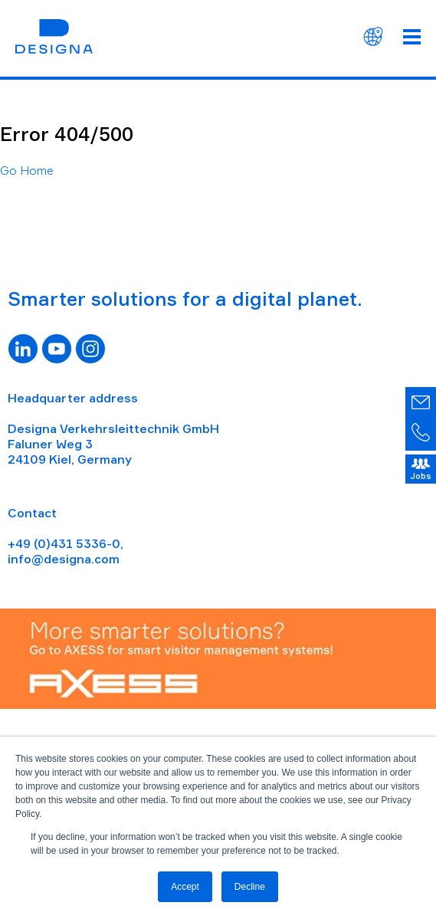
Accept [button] (185, 886)
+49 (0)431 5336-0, (65, 543)
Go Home (27, 170)
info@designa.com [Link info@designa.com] (64, 558)
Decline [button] (249, 886)
